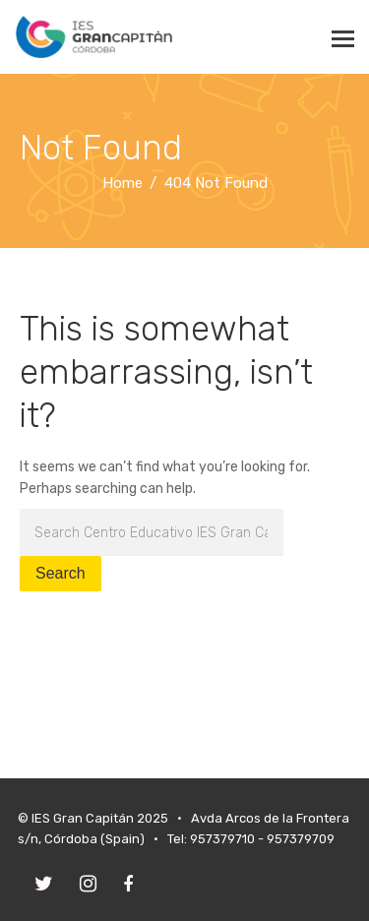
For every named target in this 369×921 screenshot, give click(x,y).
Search (60, 573)
